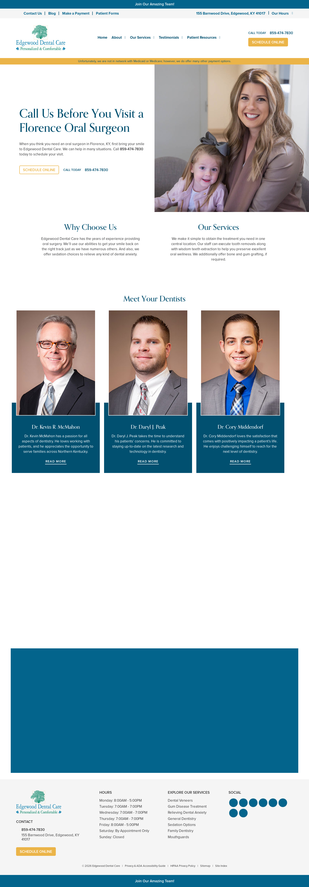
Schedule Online (268, 42)
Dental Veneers (180, 800)
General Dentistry (182, 818)
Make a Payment (75, 13)
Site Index (221, 866)
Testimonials (169, 37)
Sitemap (205, 866)
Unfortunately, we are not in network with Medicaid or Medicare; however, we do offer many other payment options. (154, 61)
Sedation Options (182, 824)
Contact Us (33, 13)
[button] (233, 802)
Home (102, 37)
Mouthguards (178, 837)
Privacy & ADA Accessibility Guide (145, 866)
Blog (52, 13)
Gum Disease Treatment (187, 806)
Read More (55, 461)
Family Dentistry (180, 830)
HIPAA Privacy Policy (182, 866)
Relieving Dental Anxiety (187, 812)
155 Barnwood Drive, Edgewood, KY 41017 (230, 13)
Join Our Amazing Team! (154, 4)
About (117, 37)
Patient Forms (107, 13)
